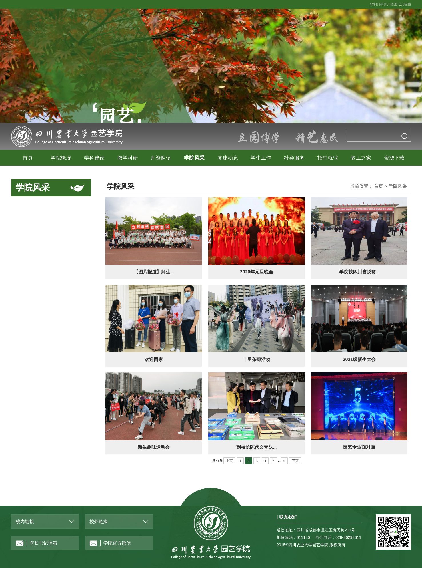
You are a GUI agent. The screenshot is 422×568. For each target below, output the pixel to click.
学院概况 (61, 158)
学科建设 (94, 158)
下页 (295, 461)
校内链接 (25, 521)
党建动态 (227, 158)
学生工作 (261, 158)
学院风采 (194, 158)
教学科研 (127, 158)
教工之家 (361, 158)
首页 (28, 158)
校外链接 (98, 521)
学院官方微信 (110, 543)
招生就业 (327, 158)
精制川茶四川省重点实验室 (390, 4)
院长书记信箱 (36, 543)
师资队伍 (161, 158)
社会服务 (294, 158)
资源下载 (394, 158)
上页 (229, 461)
